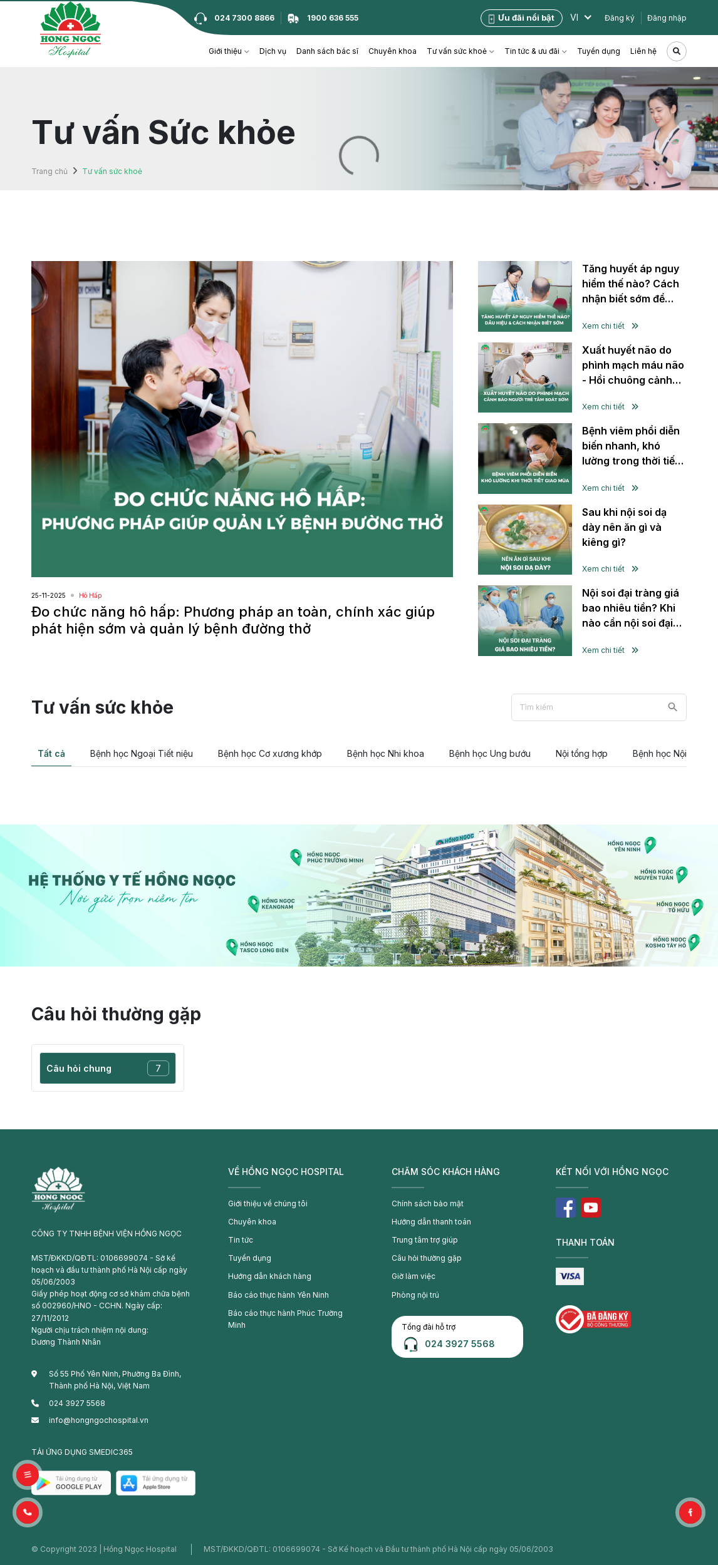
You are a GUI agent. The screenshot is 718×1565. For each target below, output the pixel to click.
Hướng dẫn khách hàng (269, 1276)
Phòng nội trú (415, 1295)
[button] (27, 1512)
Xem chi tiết (610, 326)
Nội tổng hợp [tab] (582, 753)
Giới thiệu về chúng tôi (268, 1203)
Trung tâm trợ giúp (425, 1239)
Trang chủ (49, 171)
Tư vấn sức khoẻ (457, 51)
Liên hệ (643, 51)
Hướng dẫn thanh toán (431, 1221)
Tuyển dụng (598, 51)
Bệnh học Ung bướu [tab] (490, 753)
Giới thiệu (225, 51)
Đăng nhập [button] (667, 18)
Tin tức (240, 1239)
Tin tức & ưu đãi (531, 51)
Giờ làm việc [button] (413, 1276)
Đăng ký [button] (620, 18)
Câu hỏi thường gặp (427, 1258)
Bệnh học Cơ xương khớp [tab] (270, 753)
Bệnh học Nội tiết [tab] (667, 753)
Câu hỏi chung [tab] (107, 1068)
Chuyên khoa (392, 51)
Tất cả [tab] (51, 753)
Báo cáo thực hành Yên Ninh (278, 1295)
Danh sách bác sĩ (327, 51)
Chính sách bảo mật (428, 1203)
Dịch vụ (272, 51)
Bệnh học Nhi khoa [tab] (385, 753)
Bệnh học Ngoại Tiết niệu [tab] (141, 753)
